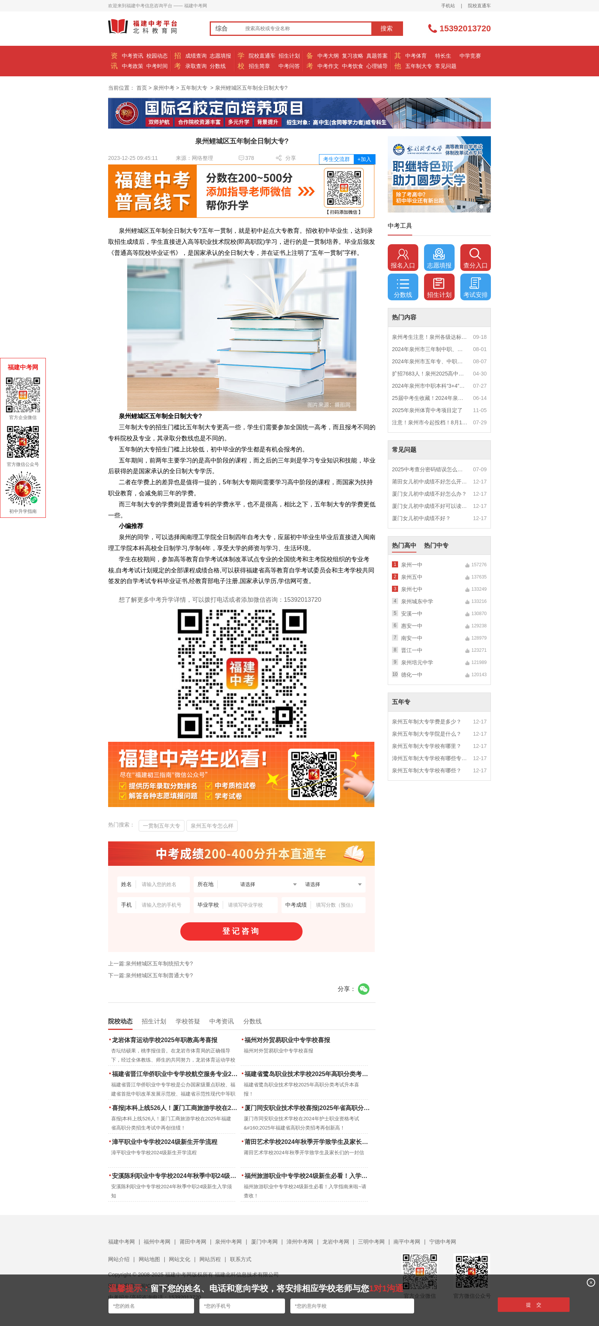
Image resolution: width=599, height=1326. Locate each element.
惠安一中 (412, 626)
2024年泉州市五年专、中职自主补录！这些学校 (430, 361)
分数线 (218, 66)
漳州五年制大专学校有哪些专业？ (430, 758)
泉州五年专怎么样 (212, 826)
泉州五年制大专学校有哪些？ (426, 770)
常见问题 (446, 66)
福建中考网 (121, 1242)
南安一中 (412, 638)
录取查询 (196, 66)
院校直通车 (479, 5)
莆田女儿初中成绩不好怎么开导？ (430, 482)
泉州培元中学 (417, 662)
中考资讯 (132, 56)
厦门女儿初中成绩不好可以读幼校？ (430, 506)
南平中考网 (406, 1242)
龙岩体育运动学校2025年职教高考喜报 (164, 1040)
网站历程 (210, 1259)
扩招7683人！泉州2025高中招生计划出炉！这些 (430, 374)
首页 (141, 88)
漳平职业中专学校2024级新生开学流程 (164, 1142)
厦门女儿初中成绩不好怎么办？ (429, 494)
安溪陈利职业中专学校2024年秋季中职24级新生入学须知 (175, 1176)
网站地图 (149, 1259)
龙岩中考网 (335, 1242)
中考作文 (328, 66)
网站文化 (179, 1259)
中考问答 (289, 66)
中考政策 (132, 66)
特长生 (443, 56)
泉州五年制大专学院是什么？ (426, 734)
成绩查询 (196, 56)
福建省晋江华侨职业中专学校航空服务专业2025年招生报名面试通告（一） (175, 1074)
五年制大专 (418, 66)
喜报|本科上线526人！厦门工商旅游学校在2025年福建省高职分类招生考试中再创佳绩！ (175, 1108)
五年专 (401, 702)
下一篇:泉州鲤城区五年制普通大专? (150, 975)
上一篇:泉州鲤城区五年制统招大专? (150, 963)
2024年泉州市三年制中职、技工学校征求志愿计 (430, 349)
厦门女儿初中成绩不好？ (421, 518)
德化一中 (412, 675)
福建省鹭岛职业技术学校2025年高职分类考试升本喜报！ (308, 1074)
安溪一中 (412, 614)
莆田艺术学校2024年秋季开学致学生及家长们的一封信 (308, 1142)
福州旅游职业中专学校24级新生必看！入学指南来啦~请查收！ (308, 1176)
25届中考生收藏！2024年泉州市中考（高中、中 (430, 398)
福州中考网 (157, 1242)
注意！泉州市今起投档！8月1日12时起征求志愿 (430, 422)
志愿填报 (220, 56)
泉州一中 (412, 565)
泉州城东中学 (417, 601)
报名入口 (403, 258)
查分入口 (475, 258)
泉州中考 (164, 88)
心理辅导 (377, 66)
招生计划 (289, 56)
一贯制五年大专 (161, 826)
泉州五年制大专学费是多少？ (426, 722)
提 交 (534, 1305)
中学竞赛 (470, 56)
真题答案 (377, 56)
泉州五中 (412, 577)
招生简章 (259, 66)
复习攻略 (352, 56)
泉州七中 (412, 589)
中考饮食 (352, 66)
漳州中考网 (300, 1242)
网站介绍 (119, 1259)
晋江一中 (412, 650)
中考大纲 (328, 56)
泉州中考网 (228, 1242)
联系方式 (240, 1259)
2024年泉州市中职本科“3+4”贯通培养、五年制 (430, 386)
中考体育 (416, 56)
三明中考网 (371, 1242)
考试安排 (475, 287)
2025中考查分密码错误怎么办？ (430, 469)
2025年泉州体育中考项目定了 (427, 410)
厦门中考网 (264, 1242)
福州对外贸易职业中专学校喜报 (287, 1040)
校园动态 (157, 56)
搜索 (386, 28)
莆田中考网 (193, 1242)
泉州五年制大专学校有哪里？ (426, 746)
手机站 (448, 5)
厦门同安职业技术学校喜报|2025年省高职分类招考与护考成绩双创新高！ (308, 1108)
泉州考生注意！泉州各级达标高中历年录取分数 (430, 337)
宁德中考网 (442, 1242)
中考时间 (157, 66)
